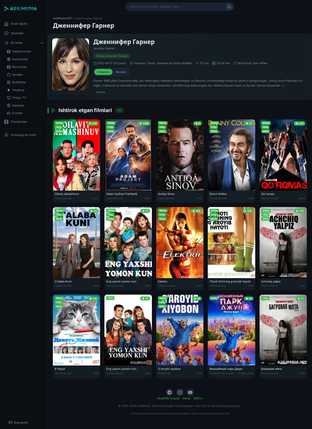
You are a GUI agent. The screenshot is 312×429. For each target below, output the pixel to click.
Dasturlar (15, 105)
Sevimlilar (14, 33)
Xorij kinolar (17, 59)
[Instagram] (180, 392)
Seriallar (15, 75)
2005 (199, 285)
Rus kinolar (17, 67)
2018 (302, 285)
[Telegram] (169, 392)
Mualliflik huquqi (168, 398)
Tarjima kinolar (19, 51)
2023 (95, 198)
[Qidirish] (229, 7)
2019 (199, 373)
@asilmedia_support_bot (215, 413)
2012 (251, 285)
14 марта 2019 (245, 373)
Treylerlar (16, 90)
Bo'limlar (24, 43)
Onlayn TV (16, 98)
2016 (199, 198)
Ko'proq (100, 92)
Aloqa (186, 398)
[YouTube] (190, 392)
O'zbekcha (103, 71)
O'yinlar (14, 113)
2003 (302, 198)
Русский (121, 71)
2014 (251, 198)
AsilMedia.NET (62, 18)
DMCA (198, 398)
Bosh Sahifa (15, 24)
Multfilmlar (16, 82)
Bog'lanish (18, 422)
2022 (147, 198)
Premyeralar (15, 122)
